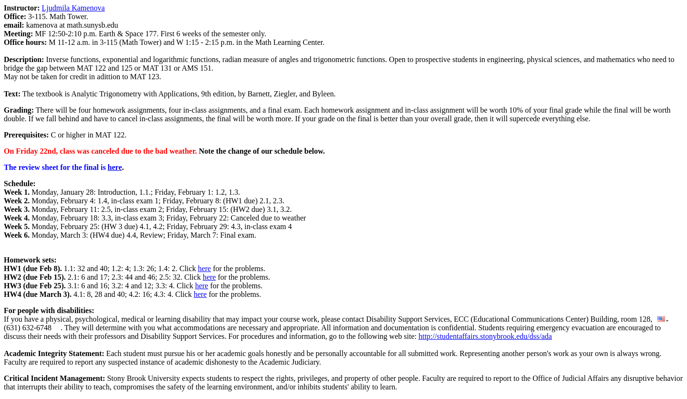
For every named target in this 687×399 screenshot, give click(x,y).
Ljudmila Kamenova (73, 8)
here (115, 167)
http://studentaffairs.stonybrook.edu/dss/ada (485, 336)
